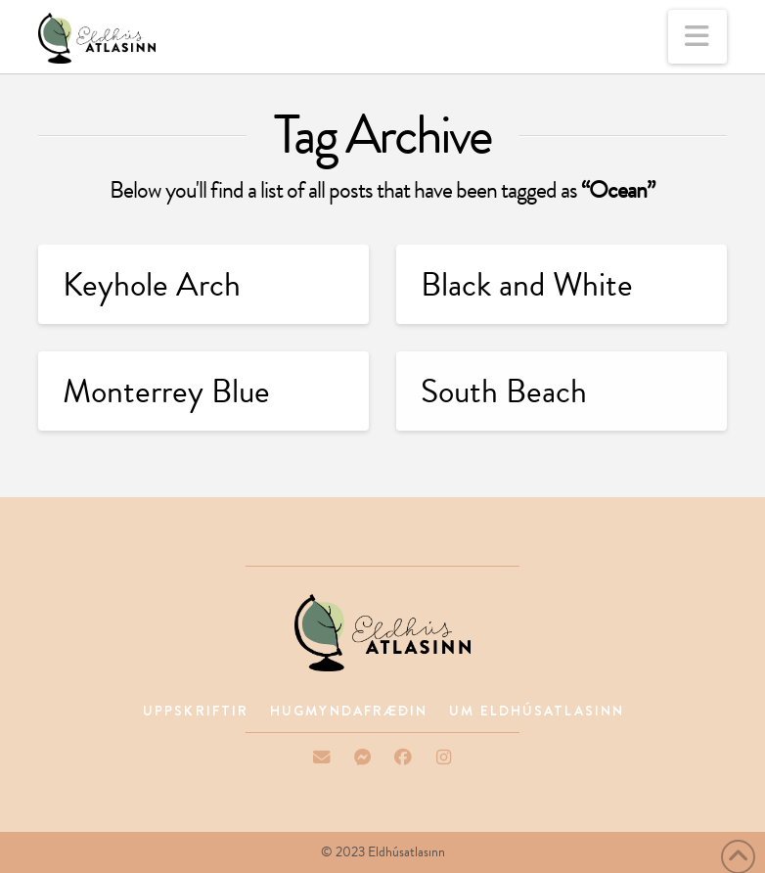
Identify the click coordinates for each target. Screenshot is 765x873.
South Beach (504, 391)
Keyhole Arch (152, 284)
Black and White (527, 284)
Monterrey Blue (166, 391)
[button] (697, 37)
